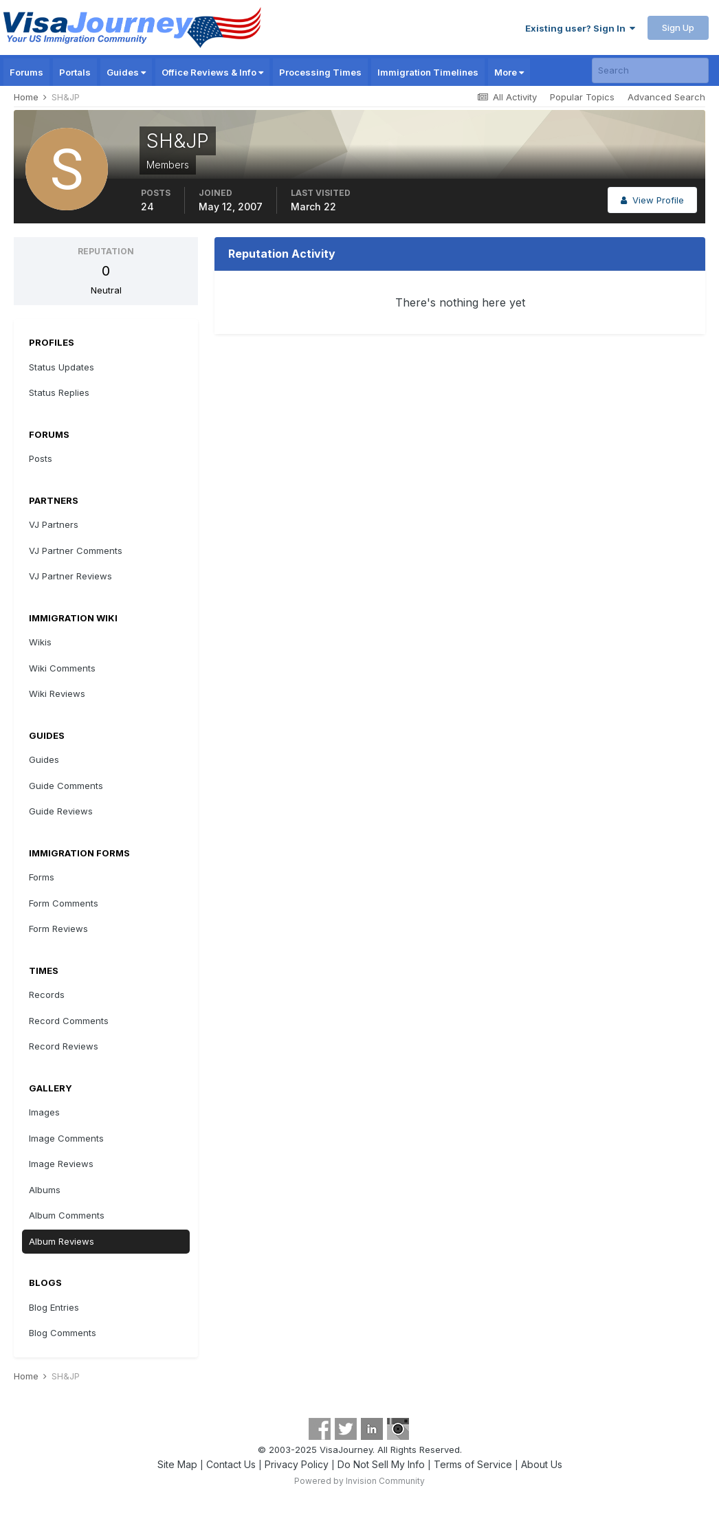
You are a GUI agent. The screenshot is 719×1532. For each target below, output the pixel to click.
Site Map (177, 1464)
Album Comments (66, 1215)
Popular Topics (582, 96)
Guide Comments (66, 785)
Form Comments (63, 903)
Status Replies (59, 392)
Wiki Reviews (57, 693)
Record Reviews (63, 1046)
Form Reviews (58, 928)
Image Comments (66, 1138)
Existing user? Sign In (580, 28)
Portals (75, 72)
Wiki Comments (62, 668)
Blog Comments (62, 1332)
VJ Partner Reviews (70, 575)
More (509, 72)
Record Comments (69, 1020)
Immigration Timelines (427, 72)
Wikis (40, 641)
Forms (41, 877)
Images (44, 1112)
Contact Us (231, 1464)
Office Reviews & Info (212, 72)
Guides (126, 72)
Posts (40, 458)
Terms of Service (473, 1464)
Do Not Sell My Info (381, 1464)
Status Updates (61, 367)
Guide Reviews (61, 811)
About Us (541, 1464)
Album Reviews (61, 1241)
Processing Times (320, 72)
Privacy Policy (297, 1464)
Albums (44, 1189)
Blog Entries (54, 1307)
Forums (26, 72)
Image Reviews (61, 1163)
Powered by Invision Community (359, 1481)
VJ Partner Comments (75, 550)
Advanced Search (666, 96)
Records (47, 994)
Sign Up (678, 27)
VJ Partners (53, 524)
